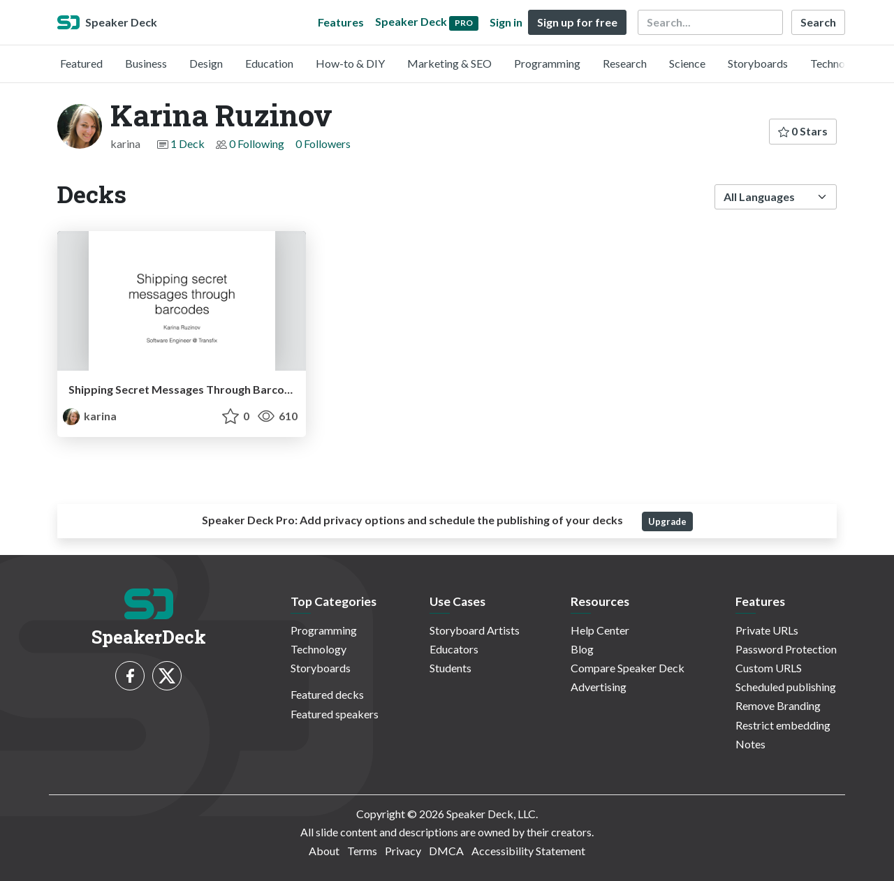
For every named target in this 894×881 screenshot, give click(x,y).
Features (341, 22)
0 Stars (803, 131)
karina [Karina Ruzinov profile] (90, 415)
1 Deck (187, 143)
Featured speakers (335, 713)
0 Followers (323, 143)
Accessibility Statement (528, 850)
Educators (454, 649)
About (324, 850)
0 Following (256, 143)
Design (206, 63)
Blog (582, 649)
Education (269, 63)
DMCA (446, 850)
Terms (362, 850)
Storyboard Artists (475, 630)
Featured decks (327, 694)
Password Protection (786, 649)
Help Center (600, 630)
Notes (750, 743)
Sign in (506, 22)
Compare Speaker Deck (627, 667)
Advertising (598, 686)
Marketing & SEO (449, 63)
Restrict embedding (782, 725)
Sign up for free (577, 22)
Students (450, 667)
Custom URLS (768, 667)
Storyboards (758, 63)
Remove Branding (778, 705)
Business (146, 63)
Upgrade (667, 521)
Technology (838, 63)
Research (625, 63)
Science (687, 63)
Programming (547, 63)
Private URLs (766, 630)
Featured (81, 63)
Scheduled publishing (785, 686)
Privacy (403, 850)
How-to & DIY (350, 63)
